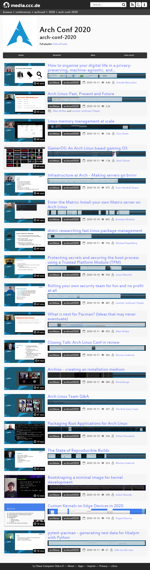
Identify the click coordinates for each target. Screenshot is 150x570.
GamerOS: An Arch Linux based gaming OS (88, 148)
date (93, 55)
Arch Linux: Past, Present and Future (81, 94)
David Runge (122, 382)
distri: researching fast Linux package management (95, 231)
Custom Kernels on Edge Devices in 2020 (85, 506)
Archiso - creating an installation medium (86, 369)
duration (57, 55)
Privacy (103, 566)
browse (7, 12)
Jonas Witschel (124, 275)
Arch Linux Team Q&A (68, 396)
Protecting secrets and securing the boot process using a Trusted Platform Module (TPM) (93, 260)
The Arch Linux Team (127, 409)
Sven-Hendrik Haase (127, 188)
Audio (64, 44)
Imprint (91, 566)
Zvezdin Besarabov (126, 82)
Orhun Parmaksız (125, 436)
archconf (39, 12)
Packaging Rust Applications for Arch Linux (87, 423)
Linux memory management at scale (81, 121)
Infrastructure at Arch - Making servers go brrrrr (92, 175)
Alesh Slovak (123, 161)
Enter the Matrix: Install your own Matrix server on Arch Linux (94, 205)
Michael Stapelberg (126, 243)
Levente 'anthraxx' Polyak (86, 111)
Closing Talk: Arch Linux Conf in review (84, 342)
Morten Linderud (125, 355)
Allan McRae (59, 111)
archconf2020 (71, 82)
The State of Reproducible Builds (78, 450)
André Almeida (124, 495)
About (71, 566)
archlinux (54, 82)
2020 (52, 12)
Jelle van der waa (123, 550)
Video (56, 44)
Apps (80, 566)
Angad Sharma (124, 518)
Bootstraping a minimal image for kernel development (85, 480)
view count (129, 55)
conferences (23, 12)
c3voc (114, 566)
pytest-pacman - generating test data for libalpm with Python (93, 535)
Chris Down (122, 134)
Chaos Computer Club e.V (50, 566)
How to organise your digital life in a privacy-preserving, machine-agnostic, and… (90, 68)
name (21, 55)
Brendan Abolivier (125, 219)
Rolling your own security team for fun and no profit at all (96, 288)
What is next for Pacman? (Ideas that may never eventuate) (92, 317)
